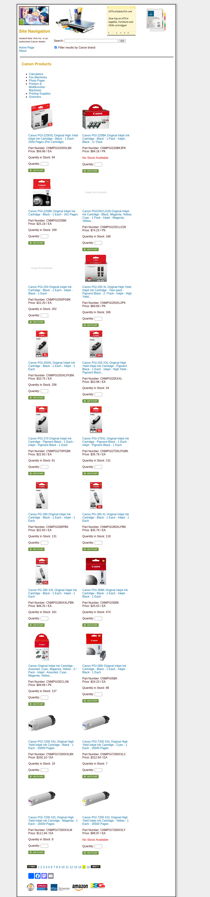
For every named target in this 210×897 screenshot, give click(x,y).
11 (67, 867)
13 (75, 867)
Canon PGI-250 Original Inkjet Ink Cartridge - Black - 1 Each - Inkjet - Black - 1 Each (50, 290)
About (23, 50)
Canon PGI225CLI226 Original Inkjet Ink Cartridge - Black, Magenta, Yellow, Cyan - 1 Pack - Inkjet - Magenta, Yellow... (107, 216)
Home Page (26, 47)
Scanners (35, 96)
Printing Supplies (40, 93)
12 (71, 867)
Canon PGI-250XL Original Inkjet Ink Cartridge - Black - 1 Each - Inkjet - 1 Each (51, 366)
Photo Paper (37, 80)
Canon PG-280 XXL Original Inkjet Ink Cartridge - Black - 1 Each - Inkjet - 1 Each (52, 593)
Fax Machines (38, 77)
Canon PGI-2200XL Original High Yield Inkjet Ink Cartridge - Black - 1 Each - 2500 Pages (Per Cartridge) (53, 138)
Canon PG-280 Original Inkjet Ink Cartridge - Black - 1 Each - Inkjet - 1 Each (51, 517)
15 (84, 867)
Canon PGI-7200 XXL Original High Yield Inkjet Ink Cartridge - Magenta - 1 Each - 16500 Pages (53, 820)
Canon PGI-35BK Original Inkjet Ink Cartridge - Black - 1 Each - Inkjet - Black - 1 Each (105, 593)
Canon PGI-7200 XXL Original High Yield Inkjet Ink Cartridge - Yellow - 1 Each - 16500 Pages (105, 820)
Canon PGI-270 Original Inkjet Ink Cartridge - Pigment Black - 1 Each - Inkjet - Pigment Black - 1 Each (51, 442)
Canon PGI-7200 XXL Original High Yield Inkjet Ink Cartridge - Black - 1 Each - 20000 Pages (51, 745)
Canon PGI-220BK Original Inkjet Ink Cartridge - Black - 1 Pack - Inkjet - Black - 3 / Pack (106, 138)
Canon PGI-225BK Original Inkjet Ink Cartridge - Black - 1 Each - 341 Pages (53, 213)
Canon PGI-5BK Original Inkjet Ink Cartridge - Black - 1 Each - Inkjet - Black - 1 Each (104, 669)
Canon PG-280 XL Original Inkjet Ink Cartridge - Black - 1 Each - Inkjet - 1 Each (105, 517)
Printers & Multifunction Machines (37, 87)
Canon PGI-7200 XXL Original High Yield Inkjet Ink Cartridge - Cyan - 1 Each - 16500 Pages (105, 745)
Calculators (36, 74)
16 (88, 867)
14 (79, 867)
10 (63, 867)
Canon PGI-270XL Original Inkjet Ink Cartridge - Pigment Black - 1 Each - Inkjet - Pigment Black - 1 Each (105, 442)
